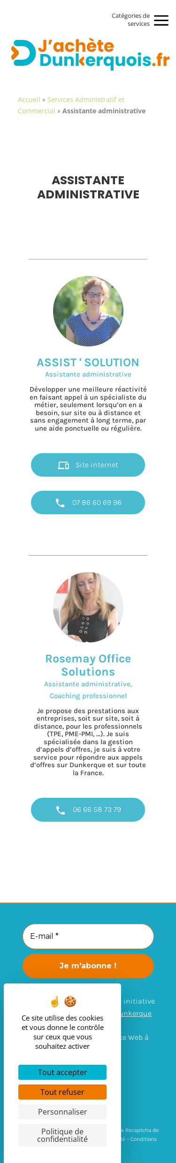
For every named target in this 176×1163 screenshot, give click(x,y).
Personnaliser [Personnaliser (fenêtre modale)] (62, 1112)
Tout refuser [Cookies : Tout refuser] (62, 1092)
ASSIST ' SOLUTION (88, 362)
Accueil (29, 99)
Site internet (88, 465)
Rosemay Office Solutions (88, 665)
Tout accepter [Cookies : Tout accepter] (62, 1072)
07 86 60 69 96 (88, 503)
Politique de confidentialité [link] (62, 1135)
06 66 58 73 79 (88, 810)
